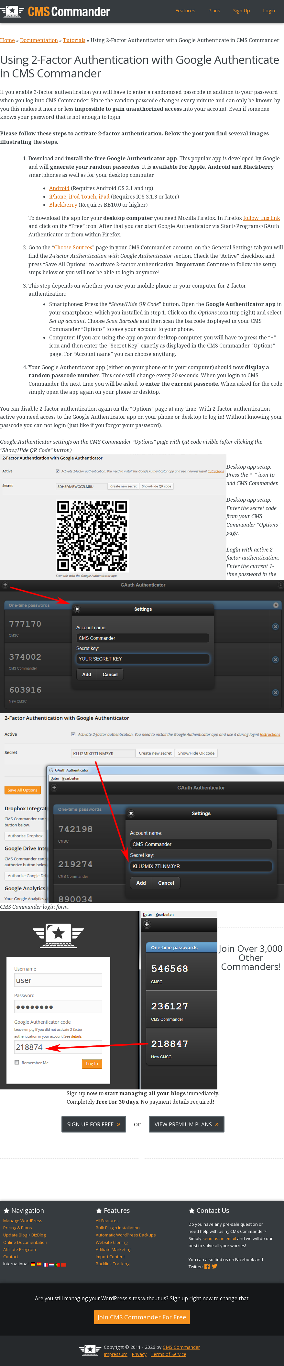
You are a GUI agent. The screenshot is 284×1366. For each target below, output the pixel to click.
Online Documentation (25, 1242)
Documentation (39, 40)
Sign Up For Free (93, 1123)
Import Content (110, 1256)
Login (269, 10)
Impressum (115, 1354)
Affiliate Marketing (113, 1249)
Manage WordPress (22, 1221)
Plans (214, 10)
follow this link (261, 218)
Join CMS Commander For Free (142, 1317)
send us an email (219, 1238)
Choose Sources (73, 247)
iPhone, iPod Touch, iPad (79, 196)
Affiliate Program (19, 1249)
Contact (10, 1256)
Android (59, 188)
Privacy (139, 1354)
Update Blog (15, 1235)
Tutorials (74, 40)
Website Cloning (111, 1242)
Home (7, 40)
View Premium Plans (187, 1123)
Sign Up (241, 10)
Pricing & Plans (17, 1228)
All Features (107, 1221)
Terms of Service (168, 1354)
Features (185, 10)
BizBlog (38, 1235)
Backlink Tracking (112, 1264)
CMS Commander (181, 1347)
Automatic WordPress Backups (126, 1235)
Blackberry (63, 204)
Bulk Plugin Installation (118, 1228)
